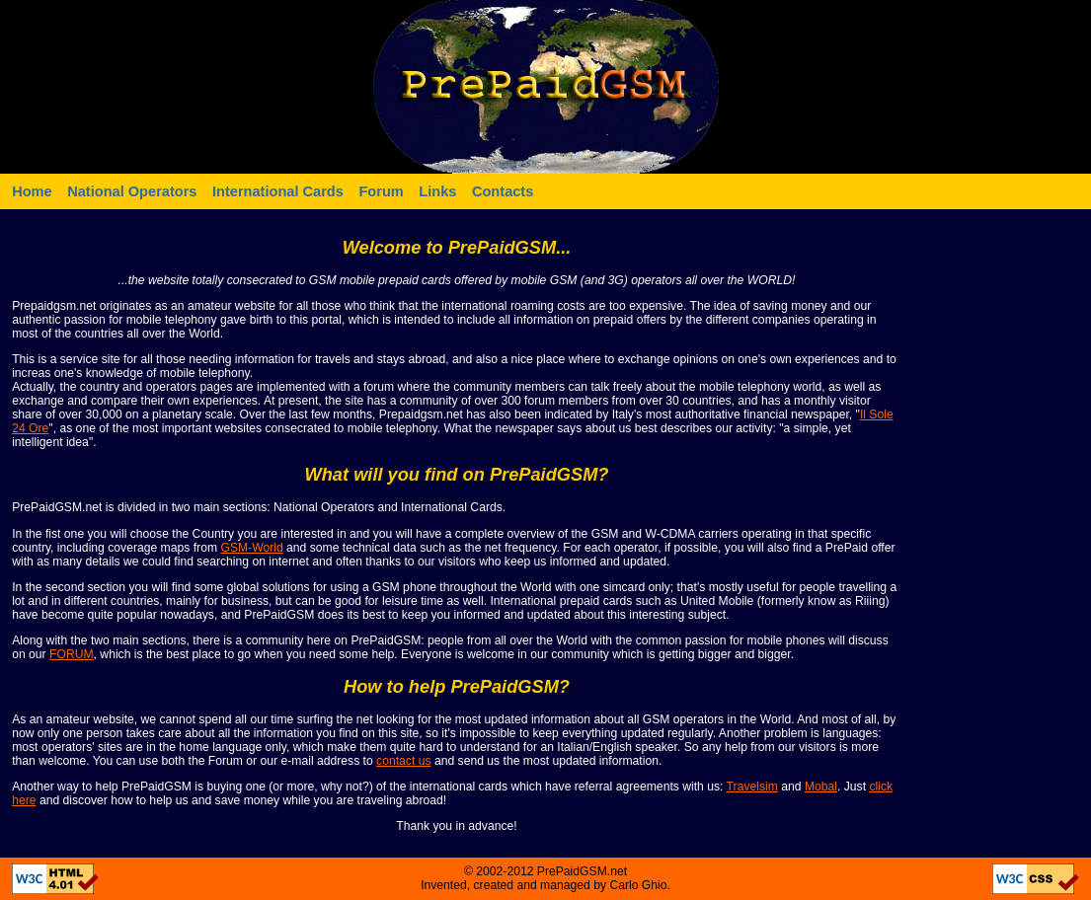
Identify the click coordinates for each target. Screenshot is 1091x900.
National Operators (131, 191)
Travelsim (752, 786)
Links (437, 191)
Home (32, 191)
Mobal (821, 786)
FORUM (71, 654)
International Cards (278, 191)
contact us (403, 761)
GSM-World (251, 548)
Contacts (502, 191)
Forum (380, 191)
